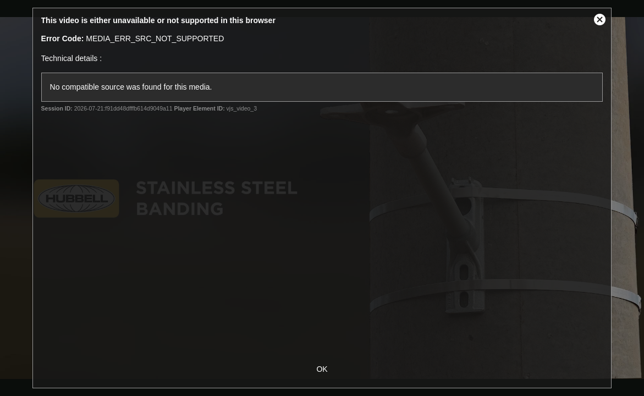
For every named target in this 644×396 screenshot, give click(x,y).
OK (321, 369)
